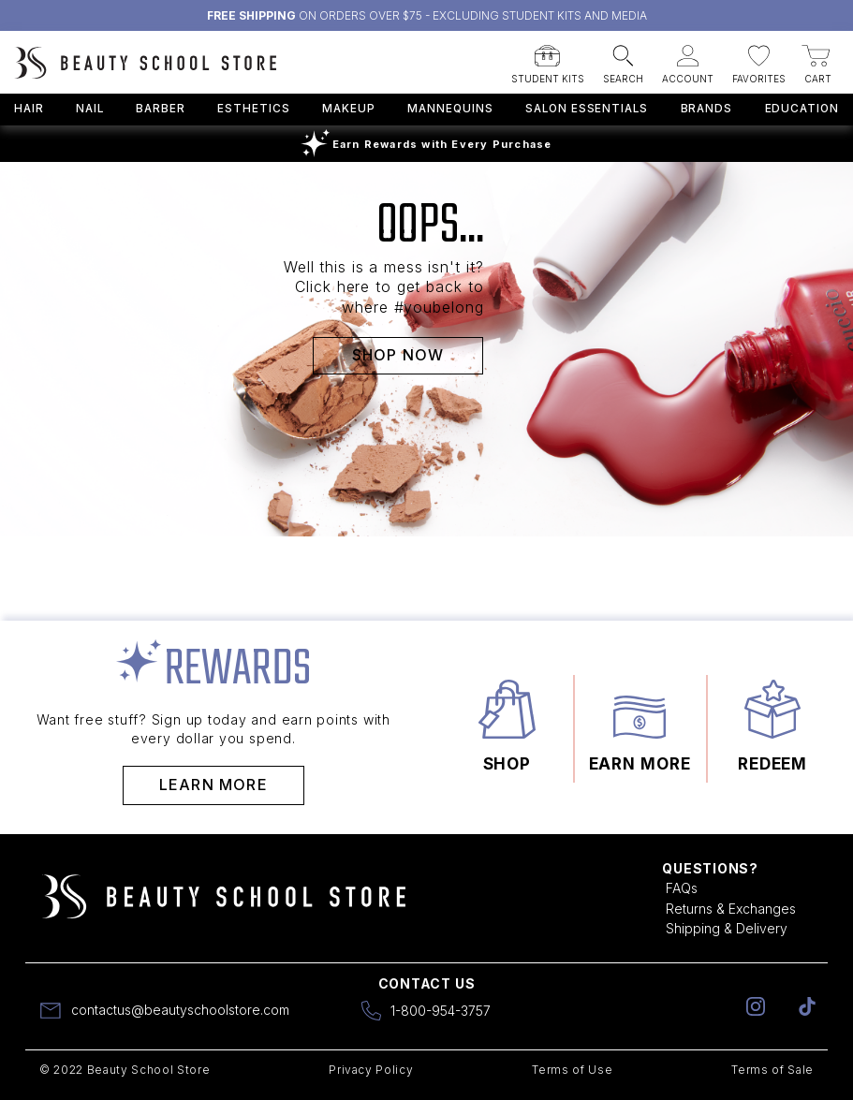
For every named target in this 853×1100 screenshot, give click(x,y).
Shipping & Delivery (726, 928)
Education (802, 108)
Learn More (213, 784)
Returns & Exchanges (731, 909)
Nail (90, 108)
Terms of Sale (772, 1070)
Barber (160, 108)
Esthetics (253, 108)
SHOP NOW (398, 354)
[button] (547, 59)
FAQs (682, 888)
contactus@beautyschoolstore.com (180, 1010)
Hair (29, 108)
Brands (707, 108)
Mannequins (450, 108)
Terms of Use (572, 1070)
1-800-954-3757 (440, 1011)
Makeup (348, 108)
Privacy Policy (371, 1070)
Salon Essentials (586, 108)
